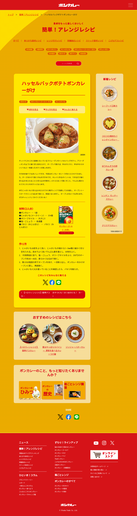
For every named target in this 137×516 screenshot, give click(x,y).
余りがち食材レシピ (32, 41)
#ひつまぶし (52, 49)
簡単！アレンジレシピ (29, 15)
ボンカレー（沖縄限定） (63, 468)
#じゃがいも (65, 49)
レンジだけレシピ (54, 41)
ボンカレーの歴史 (61, 488)
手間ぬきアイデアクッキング (29, 453)
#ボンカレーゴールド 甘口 (85, 49)
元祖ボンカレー (60, 465)
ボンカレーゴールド (62, 450)
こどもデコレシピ (116, 41)
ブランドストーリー (26, 480)
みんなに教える (71, 110)
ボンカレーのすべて (65, 481)
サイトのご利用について (98, 473)
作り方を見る (51, 110)
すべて (16, 41)
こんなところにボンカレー (28, 491)
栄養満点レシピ (74, 41)
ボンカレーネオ (60, 453)
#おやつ (73, 53)
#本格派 (52, 53)
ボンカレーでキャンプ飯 (27, 494)
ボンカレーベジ (60, 456)
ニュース (23, 442)
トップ (11, 15)
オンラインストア (66, 232)
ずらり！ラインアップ (66, 442)
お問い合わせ (95, 477)
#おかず (62, 53)
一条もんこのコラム (26, 486)
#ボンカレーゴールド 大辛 (41, 102)
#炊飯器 (29, 49)
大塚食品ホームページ (98, 466)
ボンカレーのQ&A (60, 491)
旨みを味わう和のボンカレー (65, 447)
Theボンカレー (60, 459)
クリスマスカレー (109, 226)
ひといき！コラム (28, 475)
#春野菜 (40, 49)
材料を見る (33, 110)
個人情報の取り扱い (97, 470)
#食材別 (83, 53)
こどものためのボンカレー (64, 462)
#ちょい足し (104, 49)
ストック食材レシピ (94, 41)
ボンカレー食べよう (26, 488)
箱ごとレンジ (62, 475)
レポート (22, 483)
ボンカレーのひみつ (62, 486)
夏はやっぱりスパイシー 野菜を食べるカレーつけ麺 (52, 350)
